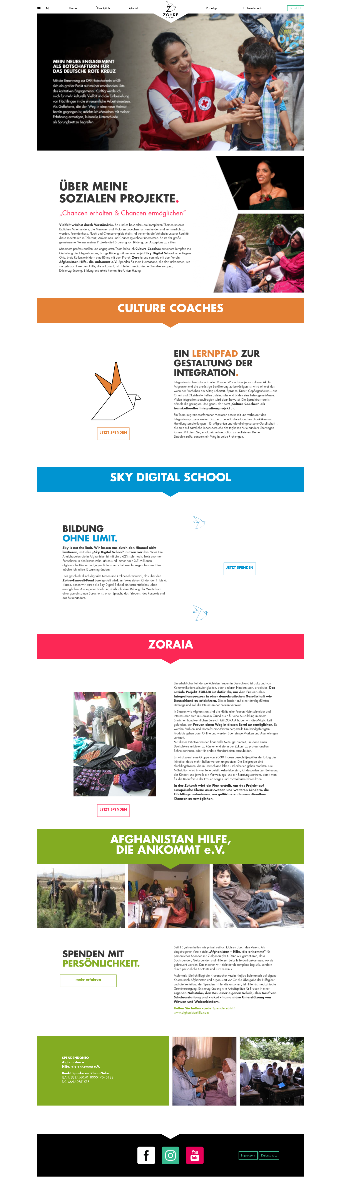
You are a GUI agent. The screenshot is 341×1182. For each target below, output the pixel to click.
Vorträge (211, 8)
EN (46, 8)
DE (39, 8)
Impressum (248, 1155)
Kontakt (296, 8)
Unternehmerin (252, 8)
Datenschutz (269, 1155)
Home (73, 8)
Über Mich (103, 8)
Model (133, 8)
